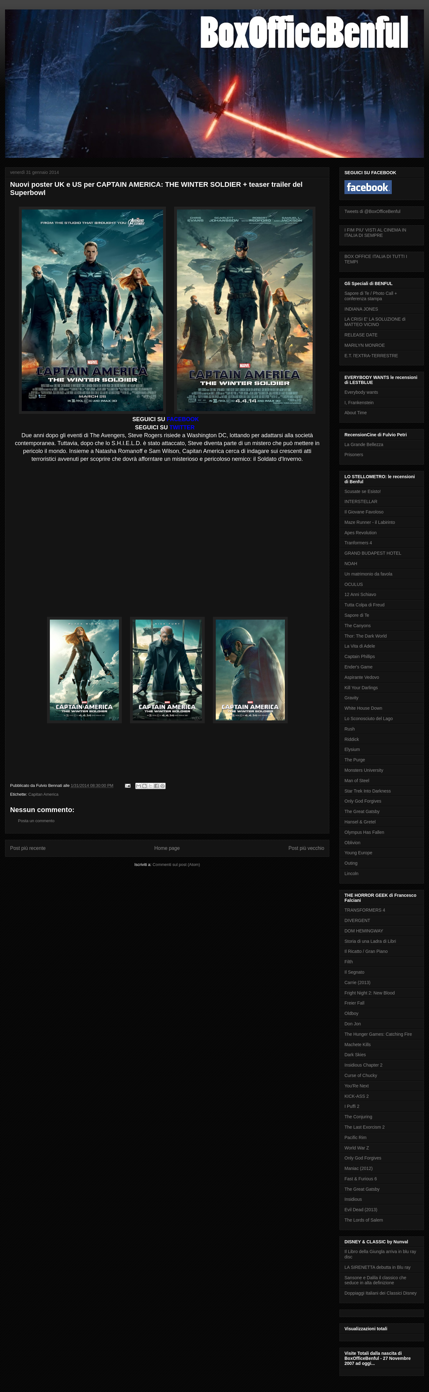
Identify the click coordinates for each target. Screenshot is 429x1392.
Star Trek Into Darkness (367, 790)
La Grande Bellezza (363, 444)
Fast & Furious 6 (360, 1178)
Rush (349, 728)
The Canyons (357, 625)
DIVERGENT (357, 920)
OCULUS (353, 584)
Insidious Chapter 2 (363, 1065)
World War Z (356, 1147)
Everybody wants (361, 392)
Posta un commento (36, 820)
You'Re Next (356, 1085)
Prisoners (353, 454)
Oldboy (351, 1013)
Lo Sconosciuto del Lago (368, 718)
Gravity (351, 697)
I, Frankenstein (359, 402)
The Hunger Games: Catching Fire (378, 1034)
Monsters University (363, 770)
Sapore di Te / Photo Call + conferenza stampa (370, 296)
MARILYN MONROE (364, 345)
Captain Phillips (359, 656)
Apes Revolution (360, 532)
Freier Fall (354, 1002)
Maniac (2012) (358, 1168)
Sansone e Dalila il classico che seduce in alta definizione (375, 1280)
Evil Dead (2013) (360, 1209)
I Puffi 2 (351, 1106)
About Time (355, 412)
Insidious (353, 1199)
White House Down (363, 708)
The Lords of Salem (363, 1220)
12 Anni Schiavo (360, 594)
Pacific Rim (355, 1137)
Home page (167, 848)
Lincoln (351, 873)
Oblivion (352, 842)
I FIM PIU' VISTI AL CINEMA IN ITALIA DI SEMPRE (375, 232)
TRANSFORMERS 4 (364, 910)
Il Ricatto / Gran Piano (366, 951)
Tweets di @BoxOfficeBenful (372, 211)
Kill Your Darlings (361, 687)
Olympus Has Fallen (364, 832)
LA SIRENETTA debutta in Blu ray (377, 1267)
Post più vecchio (306, 848)
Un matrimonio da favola (368, 573)
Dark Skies (355, 1054)
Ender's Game (358, 666)
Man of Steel (356, 780)
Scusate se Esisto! (362, 491)
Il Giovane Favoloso (364, 511)
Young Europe (358, 852)
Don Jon (352, 1023)
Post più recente (28, 848)
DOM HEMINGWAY (363, 930)
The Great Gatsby (361, 811)
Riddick (351, 739)
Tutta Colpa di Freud (364, 604)
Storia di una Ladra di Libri (370, 941)
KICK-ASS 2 (356, 1096)
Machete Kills (357, 1044)
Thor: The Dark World (365, 636)
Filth (348, 961)
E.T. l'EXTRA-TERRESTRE (371, 355)
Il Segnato (354, 972)
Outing (350, 863)
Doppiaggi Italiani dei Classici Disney (380, 1293)
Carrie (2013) (357, 982)
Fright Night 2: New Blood (369, 992)
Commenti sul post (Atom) (176, 864)
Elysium (352, 749)
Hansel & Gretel (360, 821)
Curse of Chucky (360, 1075)
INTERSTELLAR (360, 501)
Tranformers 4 (358, 542)
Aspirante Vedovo (361, 677)
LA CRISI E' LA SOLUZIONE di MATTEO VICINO (374, 322)
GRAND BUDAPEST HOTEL (372, 553)
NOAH (350, 563)
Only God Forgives (362, 801)
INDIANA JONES (361, 309)
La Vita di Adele (359, 646)
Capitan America (43, 794)
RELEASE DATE (361, 334)
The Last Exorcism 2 (364, 1127)
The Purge (354, 759)
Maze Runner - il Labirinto (369, 522)
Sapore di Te (356, 615)
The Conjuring (358, 1116)
